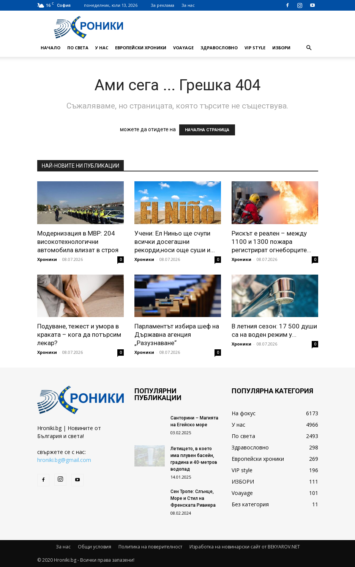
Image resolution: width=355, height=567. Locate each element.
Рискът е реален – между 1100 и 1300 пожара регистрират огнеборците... (271, 241)
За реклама (162, 5)
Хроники (47, 259)
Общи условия (94, 546)
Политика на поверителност (150, 546)
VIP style (255, 47)
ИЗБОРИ (281, 47)
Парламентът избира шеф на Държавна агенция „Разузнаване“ (176, 334)
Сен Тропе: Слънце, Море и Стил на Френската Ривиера (193, 498)
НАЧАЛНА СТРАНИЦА (207, 129)
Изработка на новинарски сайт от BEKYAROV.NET (244, 546)
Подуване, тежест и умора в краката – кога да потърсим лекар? (79, 334)
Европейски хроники (140, 47)
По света (77, 47)
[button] (309, 48)
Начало (50, 47)
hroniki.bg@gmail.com (64, 459)
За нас (188, 5)
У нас (101, 47)
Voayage (183, 47)
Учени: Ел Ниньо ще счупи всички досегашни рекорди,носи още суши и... (174, 241)
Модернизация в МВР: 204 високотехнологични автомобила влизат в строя (77, 241)
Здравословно (219, 47)
